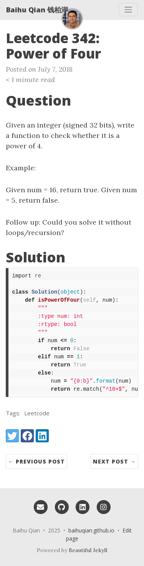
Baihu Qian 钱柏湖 (37, 9)
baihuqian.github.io (91, 530)
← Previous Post (36, 461)
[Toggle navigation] (128, 9)
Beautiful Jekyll (88, 550)
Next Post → (114, 461)
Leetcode (37, 413)
